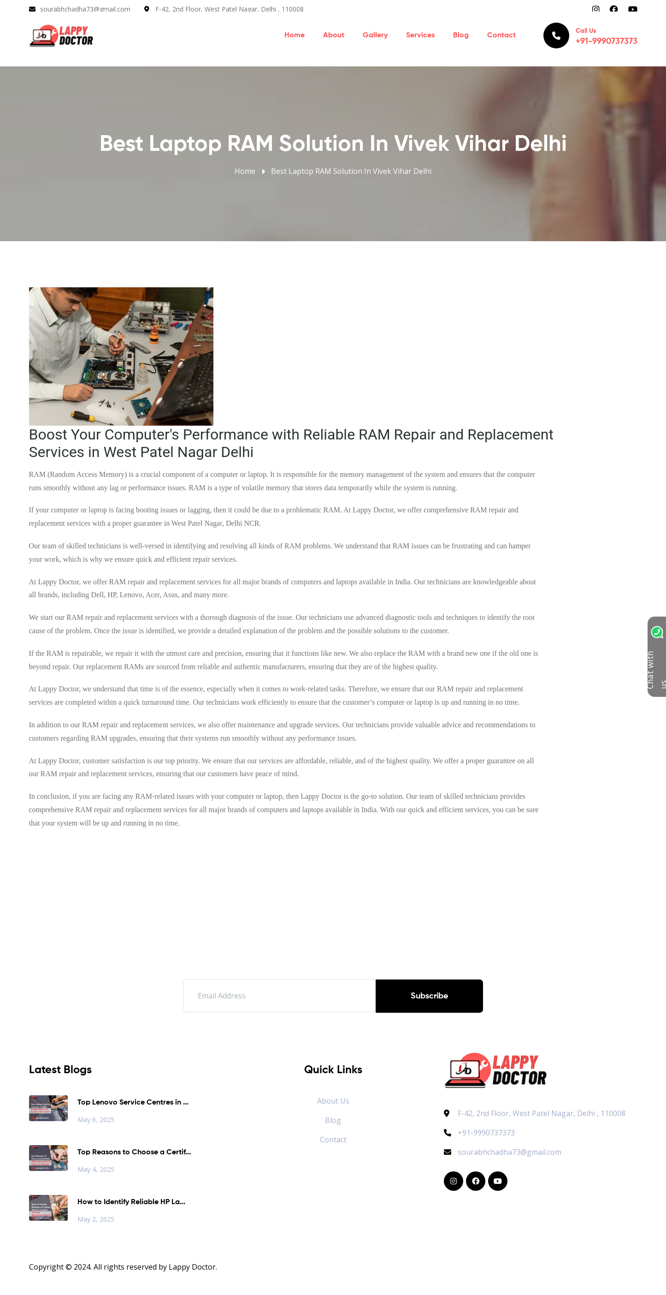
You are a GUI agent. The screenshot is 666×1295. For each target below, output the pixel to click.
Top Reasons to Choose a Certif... (134, 1152)
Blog (461, 37)
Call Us (590, 37)
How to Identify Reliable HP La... (131, 1202)
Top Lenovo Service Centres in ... (133, 1102)
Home (294, 37)
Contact (501, 37)
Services (420, 37)
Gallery (375, 37)
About (333, 37)
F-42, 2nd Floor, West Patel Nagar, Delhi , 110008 (229, 9)
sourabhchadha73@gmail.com (85, 9)
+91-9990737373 (479, 1132)
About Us (333, 1101)
